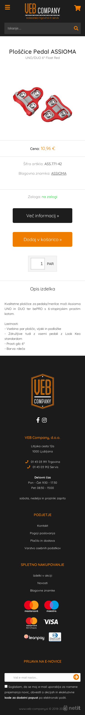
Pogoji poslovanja (42, 533)
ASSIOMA (58, 173)
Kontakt (42, 525)
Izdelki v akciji (42, 575)
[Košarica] (76, 8)
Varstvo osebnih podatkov (42, 548)
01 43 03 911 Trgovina (45, 462)
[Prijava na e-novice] (76, 677)
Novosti (42, 583)
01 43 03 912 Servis (45, 467)
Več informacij (41, 215)
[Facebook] (39, 421)
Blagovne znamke (42, 590)
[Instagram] (45, 421)
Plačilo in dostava (42, 540)
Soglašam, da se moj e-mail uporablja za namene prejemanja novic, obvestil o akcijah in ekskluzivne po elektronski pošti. (41, 692)
